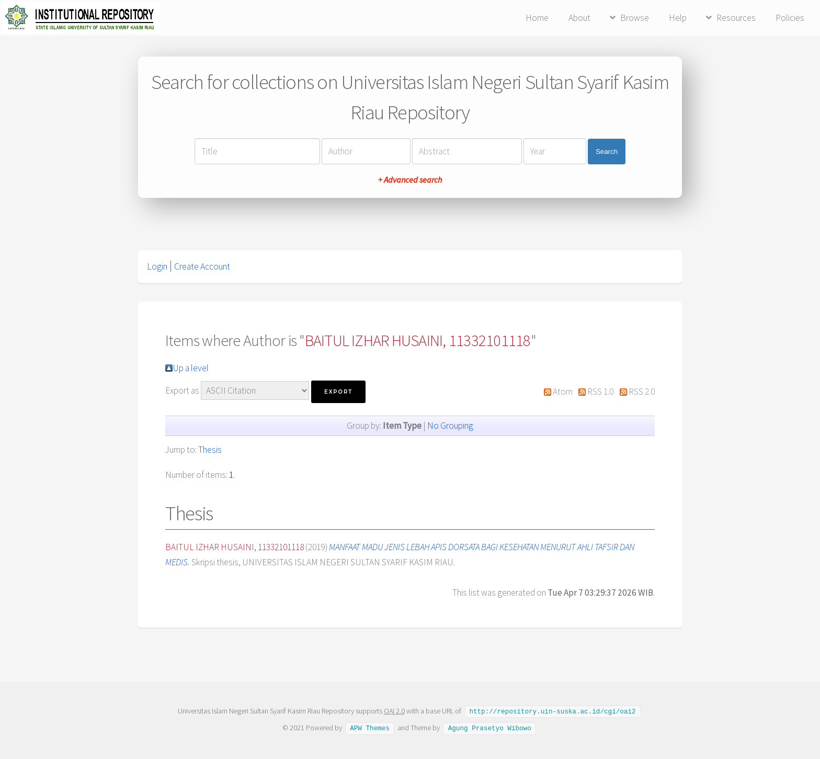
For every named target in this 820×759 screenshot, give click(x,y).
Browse (634, 18)
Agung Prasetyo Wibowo (489, 727)
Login (157, 266)
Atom (563, 391)
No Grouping (450, 425)
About (579, 18)
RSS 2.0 (642, 391)
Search (607, 151)
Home (537, 18)
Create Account (202, 266)
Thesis (210, 449)
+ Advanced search (410, 179)
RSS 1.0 (600, 391)
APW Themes (370, 727)
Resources (736, 18)
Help (678, 18)
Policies (790, 18)
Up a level (191, 368)
